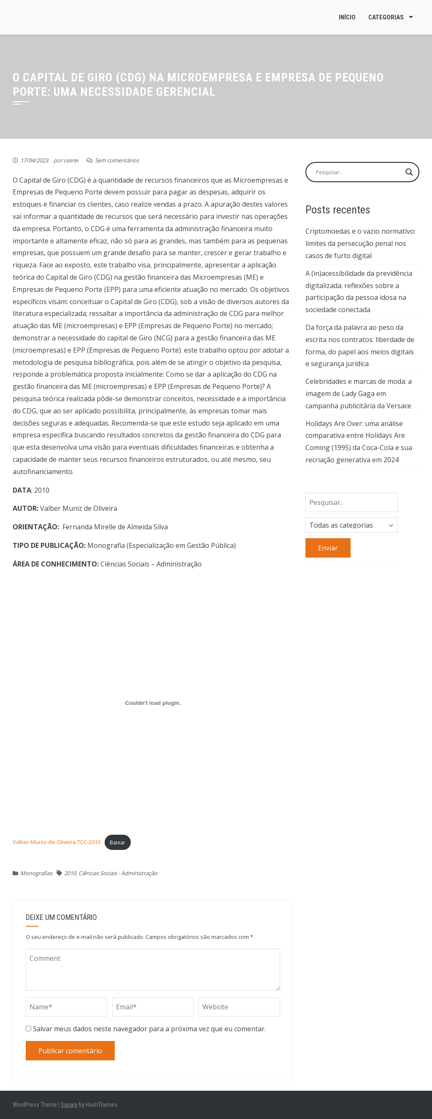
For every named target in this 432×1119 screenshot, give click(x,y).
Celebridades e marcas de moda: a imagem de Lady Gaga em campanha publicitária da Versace (358, 393)
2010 (70, 873)
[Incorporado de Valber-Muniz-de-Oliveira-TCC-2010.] (153, 702)
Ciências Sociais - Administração (117, 873)
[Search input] (358, 172)
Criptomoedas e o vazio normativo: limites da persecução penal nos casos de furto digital (360, 243)
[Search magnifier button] (409, 172)
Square (69, 1104)
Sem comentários (117, 160)
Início (347, 17)
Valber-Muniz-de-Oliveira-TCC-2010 (56, 842)
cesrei (71, 160)
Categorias (386, 17)
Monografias (36, 873)
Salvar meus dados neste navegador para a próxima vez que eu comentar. (149, 1028)
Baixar (117, 842)
